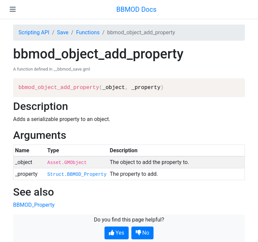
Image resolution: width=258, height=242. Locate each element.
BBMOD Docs (136, 9)
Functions (87, 32)
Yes (116, 233)
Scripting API (33, 32)
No (142, 233)
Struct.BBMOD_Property (76, 174)
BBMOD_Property (33, 205)
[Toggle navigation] (12, 9)
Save (63, 32)
